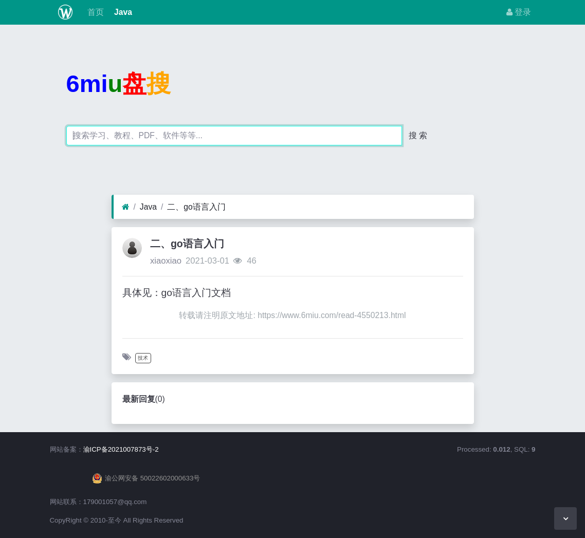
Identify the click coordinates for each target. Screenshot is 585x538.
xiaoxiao (165, 261)
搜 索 (418, 135)
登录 (518, 12)
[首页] (126, 207)
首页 (94, 12)
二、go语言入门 (196, 206)
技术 (143, 358)
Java (122, 12)
